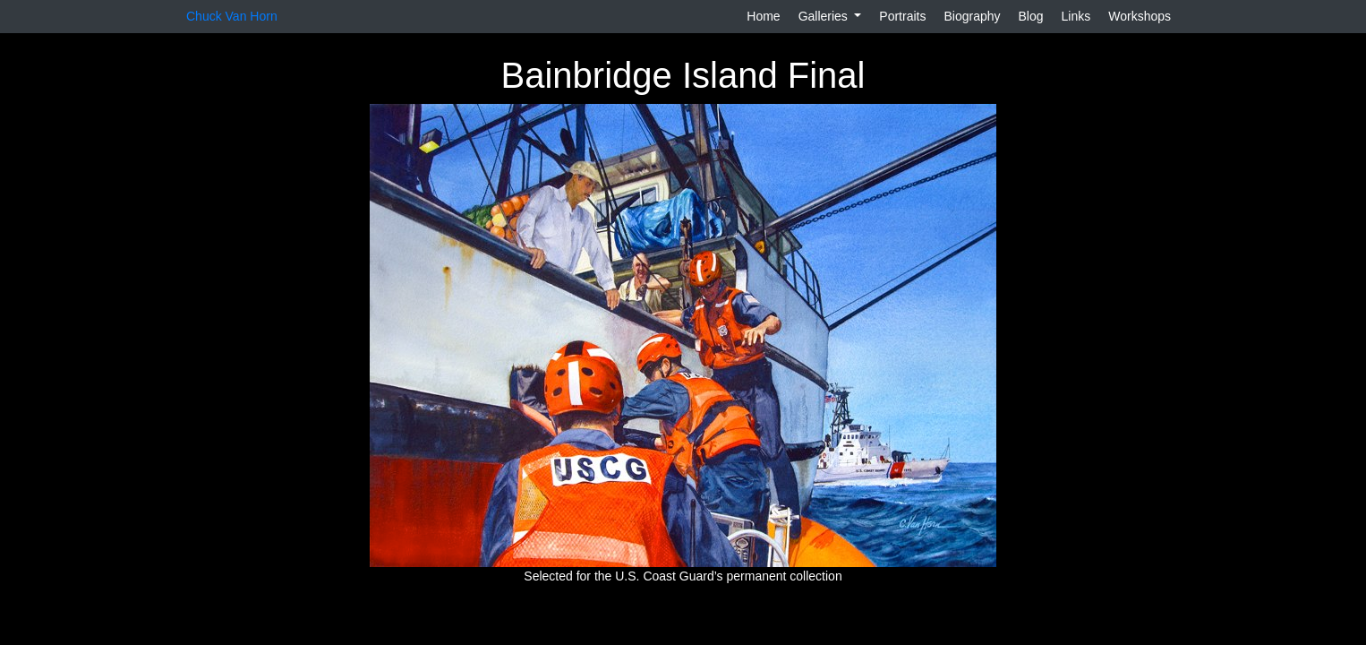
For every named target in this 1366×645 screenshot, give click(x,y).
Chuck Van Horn (231, 16)
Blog (1031, 16)
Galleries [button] (824, 16)
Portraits (902, 16)
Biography (971, 16)
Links (1076, 16)
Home (763, 16)
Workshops (1139, 16)
